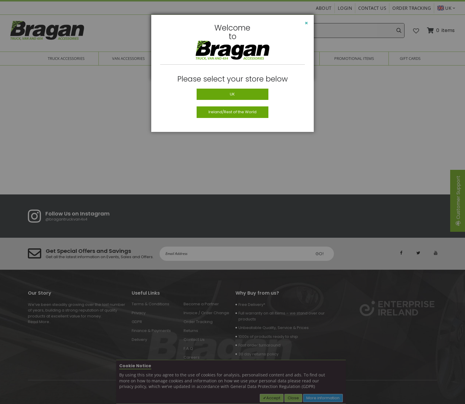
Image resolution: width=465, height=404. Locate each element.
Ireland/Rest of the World (232, 112)
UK (232, 94)
